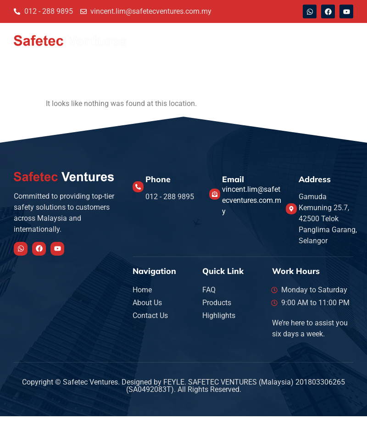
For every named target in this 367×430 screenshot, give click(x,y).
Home (149, 40)
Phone (158, 179)
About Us (187, 40)
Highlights (281, 40)
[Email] (214, 194)
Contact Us (233, 40)
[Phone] (138, 186)
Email (233, 179)
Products (325, 40)
